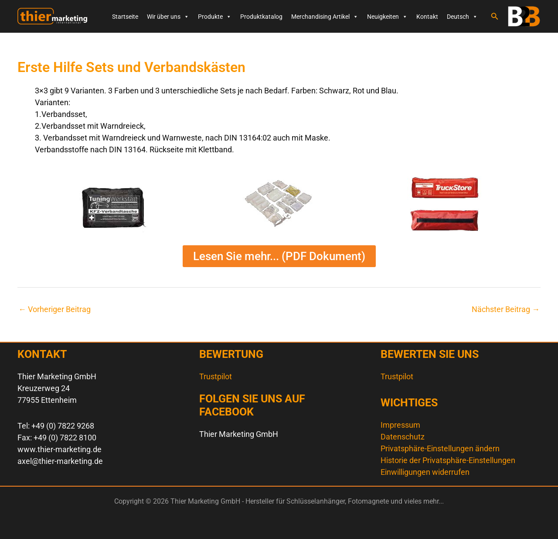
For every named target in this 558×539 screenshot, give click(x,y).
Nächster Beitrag (506, 309)
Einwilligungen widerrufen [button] (425, 472)
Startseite (125, 16)
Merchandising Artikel (324, 16)
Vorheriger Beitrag (54, 309)
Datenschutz (403, 436)
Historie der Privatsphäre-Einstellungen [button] (448, 460)
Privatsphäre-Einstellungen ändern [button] (440, 448)
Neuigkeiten (387, 16)
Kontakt (427, 16)
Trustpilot (215, 376)
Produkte (214, 16)
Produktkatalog (261, 16)
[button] (495, 16)
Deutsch (462, 16)
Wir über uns (168, 16)
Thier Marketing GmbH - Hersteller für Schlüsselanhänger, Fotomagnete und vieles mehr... (28, 24)
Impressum (400, 424)
